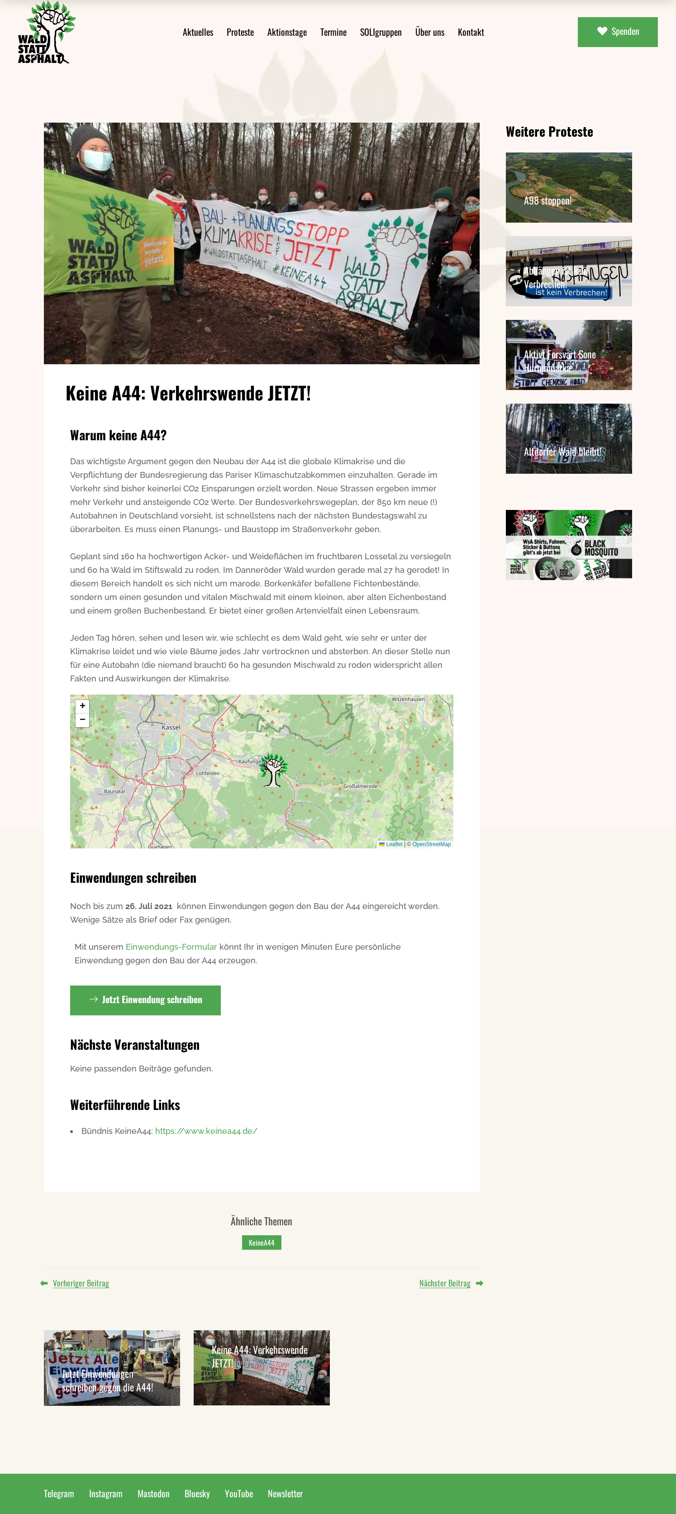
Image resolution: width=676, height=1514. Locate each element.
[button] (273, 770)
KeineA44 (262, 1242)
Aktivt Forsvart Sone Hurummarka (560, 361)
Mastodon (154, 1493)
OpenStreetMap (432, 844)
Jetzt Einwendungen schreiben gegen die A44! (107, 1380)
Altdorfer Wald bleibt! (563, 451)
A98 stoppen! (548, 200)
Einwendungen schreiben (133, 877)
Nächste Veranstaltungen (135, 1044)
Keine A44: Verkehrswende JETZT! (260, 1356)
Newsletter (285, 1493)
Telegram (59, 1493)
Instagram (106, 1493)
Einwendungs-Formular (171, 947)
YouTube (239, 1493)
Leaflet (390, 844)
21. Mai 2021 (85, 1351)
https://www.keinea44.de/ (206, 1131)
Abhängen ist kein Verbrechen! (556, 277)
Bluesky (197, 1493)
